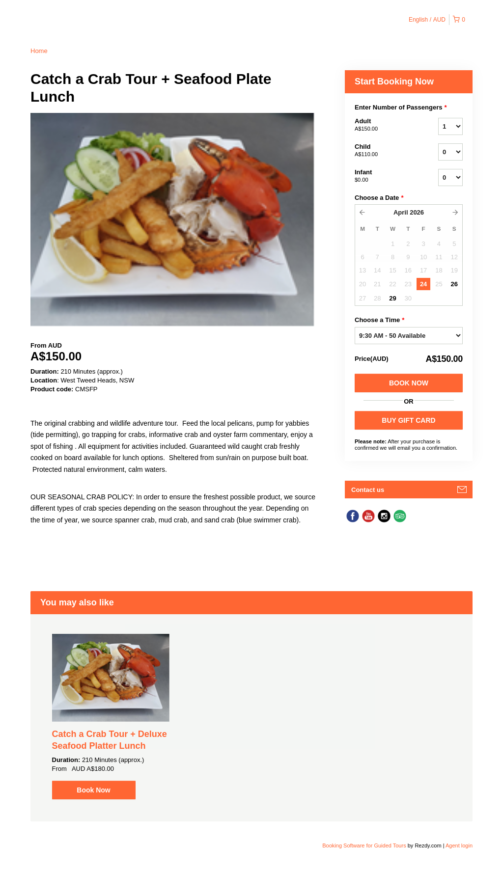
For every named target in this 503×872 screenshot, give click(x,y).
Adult (384, 125)
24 (423, 284)
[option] (110, 716)
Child (384, 151)
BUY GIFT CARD (408, 420)
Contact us (367, 489)
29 (392, 298)
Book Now (408, 383)
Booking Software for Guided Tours (364, 845)
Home (39, 50)
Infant (384, 176)
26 (454, 284)
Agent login (459, 845)
